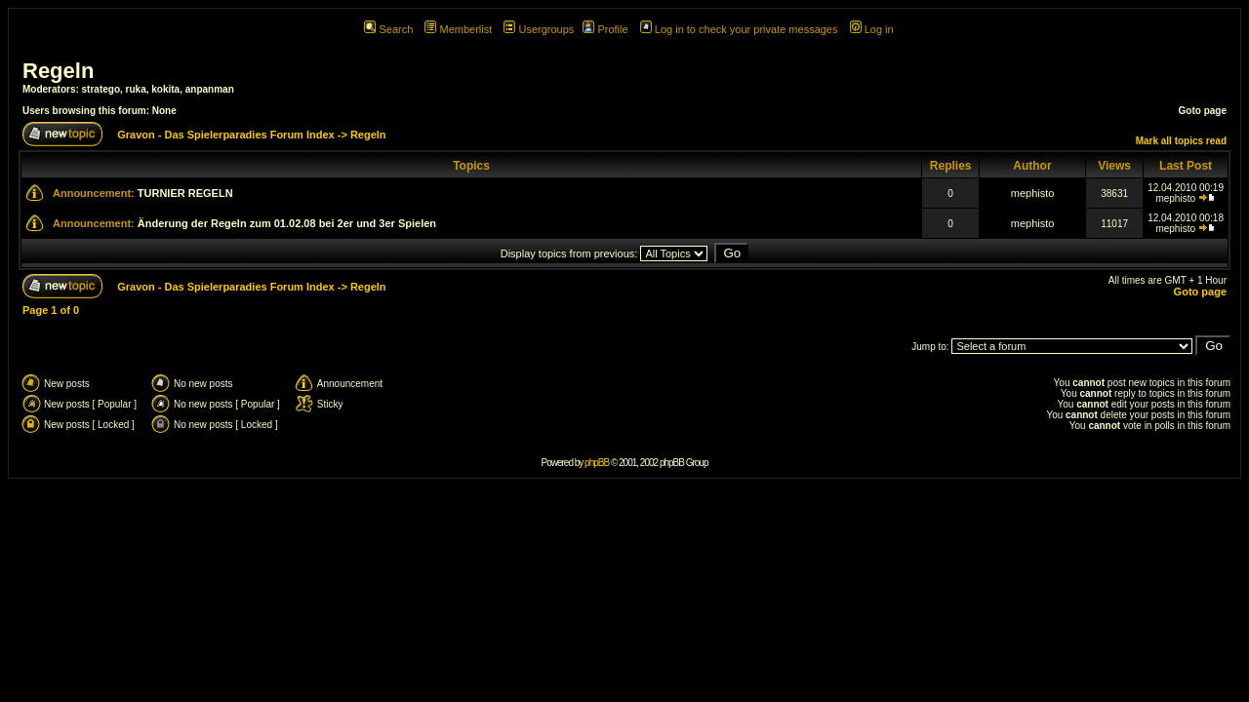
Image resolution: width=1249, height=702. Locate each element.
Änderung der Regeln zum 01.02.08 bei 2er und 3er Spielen (287, 223)
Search (388, 29)
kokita (165, 89)
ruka (136, 89)
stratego (101, 89)
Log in (872, 29)
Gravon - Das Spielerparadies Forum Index (226, 134)
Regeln (58, 70)
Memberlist (458, 29)
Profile (605, 29)
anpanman (209, 89)
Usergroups (539, 29)
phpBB (596, 462)
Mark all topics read (1181, 141)
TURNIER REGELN (185, 193)
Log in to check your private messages (739, 29)
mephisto (1033, 193)
